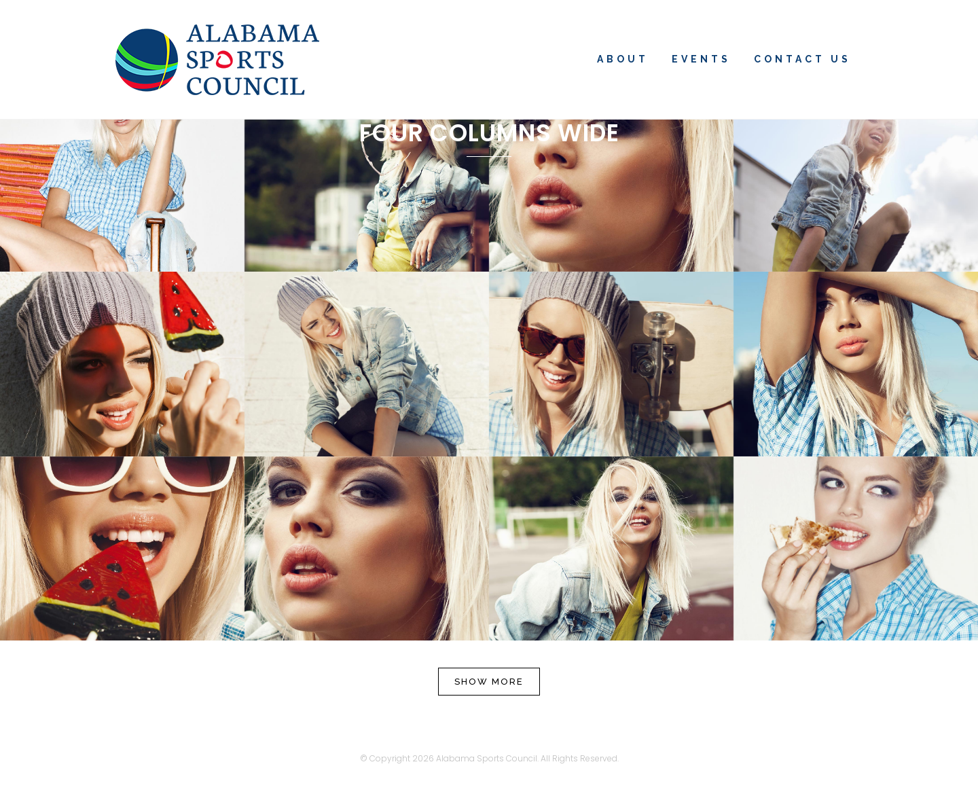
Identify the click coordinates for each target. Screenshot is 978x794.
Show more (489, 681)
